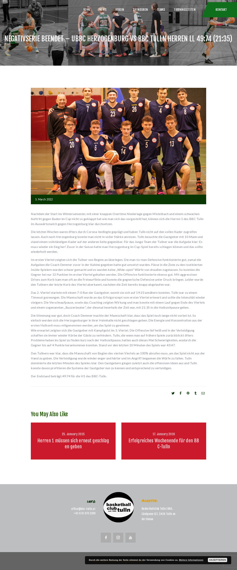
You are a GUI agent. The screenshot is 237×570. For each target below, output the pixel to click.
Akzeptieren (217, 560)
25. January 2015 (73, 434)
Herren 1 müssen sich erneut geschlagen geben (73, 443)
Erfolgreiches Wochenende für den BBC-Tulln (164, 443)
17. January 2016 (164, 434)
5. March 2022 (44, 199)
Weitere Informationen (191, 560)
